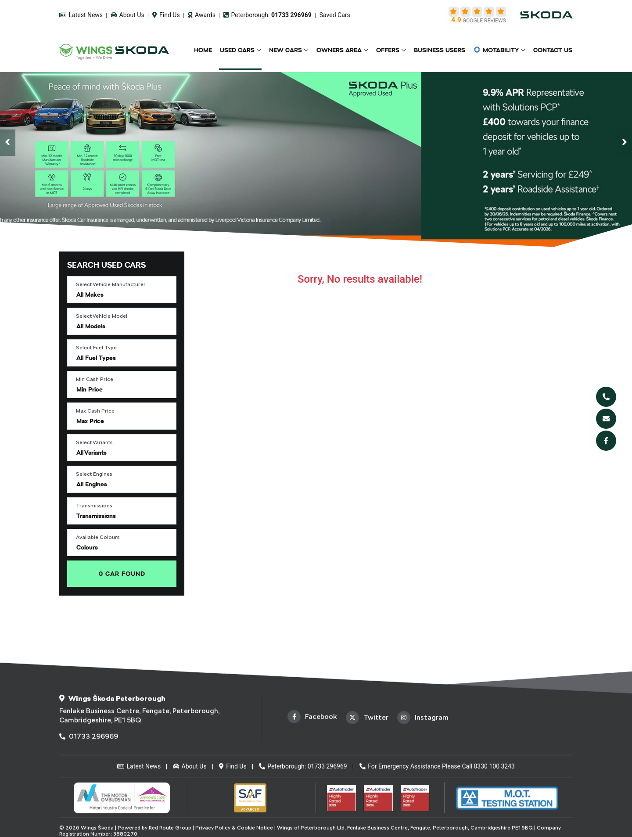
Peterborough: (267, 14)
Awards (201, 14)
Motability (498, 50)
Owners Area (344, 50)
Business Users (442, 50)
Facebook (312, 780)
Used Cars (245, 50)
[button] (122, 290)
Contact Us (553, 50)
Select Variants (94, 442)
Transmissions (94, 506)
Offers (392, 50)
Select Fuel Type (96, 348)
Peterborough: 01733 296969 (303, 829)
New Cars (292, 50)
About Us (127, 14)
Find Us (166, 14)
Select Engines (94, 474)
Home (213, 50)
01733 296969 (88, 800)
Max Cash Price (95, 411)
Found (122, 573)
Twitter (367, 781)
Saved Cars (335, 14)
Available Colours (98, 537)
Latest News (81, 14)
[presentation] (7, 142)
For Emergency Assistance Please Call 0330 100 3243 (437, 829)
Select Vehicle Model (101, 316)
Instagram (423, 781)
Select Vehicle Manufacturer (111, 284)
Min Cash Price (94, 379)
